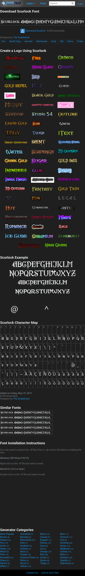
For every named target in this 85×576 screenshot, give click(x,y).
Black (45, 534)
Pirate (80, 41)
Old (61, 41)
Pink (4, 554)
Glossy (45, 542)
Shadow (66, 557)
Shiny (24, 560)
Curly (53, 41)
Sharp (4, 560)
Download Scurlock (32, 30)
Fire (63, 540)
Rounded (6, 557)
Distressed (41, 41)
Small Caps (15, 41)
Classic (5, 540)
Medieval (66, 548)
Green (65, 545)
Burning (25, 537)
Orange (46, 551)
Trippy (44, 563)
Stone (24, 563)
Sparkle (65, 560)
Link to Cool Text (50, 572)
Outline (65, 551)
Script (44, 557)
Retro (64, 554)
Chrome (66, 537)
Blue (64, 534)
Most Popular (7, 534)
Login (80, 3)
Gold (4, 545)
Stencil (5, 563)
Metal (4, 551)
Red (44, 554)
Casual (45, 537)
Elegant (46, 540)
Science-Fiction (29, 557)
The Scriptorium (21, 37)
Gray (44, 545)
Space (44, 560)
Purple (25, 554)
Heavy (5, 548)
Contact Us (32, 572)
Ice (43, 548)
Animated (26, 534)
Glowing (66, 542)
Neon (24, 551)
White (4, 566)
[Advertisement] (42, 501)
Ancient (28, 41)
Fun (3, 41)
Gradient (26, 545)
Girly (24, 542)
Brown (5, 537)
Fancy (70, 41)
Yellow (25, 566)
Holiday (25, 548)
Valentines (67, 563)
